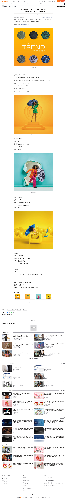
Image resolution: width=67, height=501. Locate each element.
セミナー (24, 490)
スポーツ (27, 3)
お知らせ (24, 485)
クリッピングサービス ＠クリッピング (50, 477)
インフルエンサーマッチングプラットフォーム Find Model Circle (54, 483)
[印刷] (13, 312)
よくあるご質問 (25, 483)
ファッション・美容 (16, 3)
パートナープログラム (24, 497)
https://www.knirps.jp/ (25, 24)
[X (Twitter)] (9, 312)
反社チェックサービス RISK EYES (49, 485)
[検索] (64, 4)
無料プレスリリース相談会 (27, 488)
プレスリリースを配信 (42, 1)
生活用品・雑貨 (18, 309)
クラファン (44, 3)
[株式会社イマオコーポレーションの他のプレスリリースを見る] (61, 6)
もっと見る (62, 363)
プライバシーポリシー (37, 497)
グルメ (9, 3)
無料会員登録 (25, 477)
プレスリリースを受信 (51, 1)
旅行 (11, 3)
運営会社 (18, 497)
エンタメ (5, 3)
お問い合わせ (33, 320)
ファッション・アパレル (11, 309)
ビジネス (31, 3)
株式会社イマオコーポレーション (47, 17)
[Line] (11, 312)
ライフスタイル (22, 3)
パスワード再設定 (26, 480)
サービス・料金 (4, 478)
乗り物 (41, 3)
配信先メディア (4, 480)
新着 (3, 3)
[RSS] (36, 494)
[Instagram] (34, 494)
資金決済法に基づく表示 (46, 497)
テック (34, 3)
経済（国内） (25, 309)
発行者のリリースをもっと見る (33, 358)
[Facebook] (7, 312)
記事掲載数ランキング (5, 483)
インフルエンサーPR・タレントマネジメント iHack (52, 482)
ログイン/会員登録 (61, 1)
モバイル (37, 3)
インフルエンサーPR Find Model (49, 480)
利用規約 (31, 497)
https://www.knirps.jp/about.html (20, 276)
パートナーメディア (5, 481)
